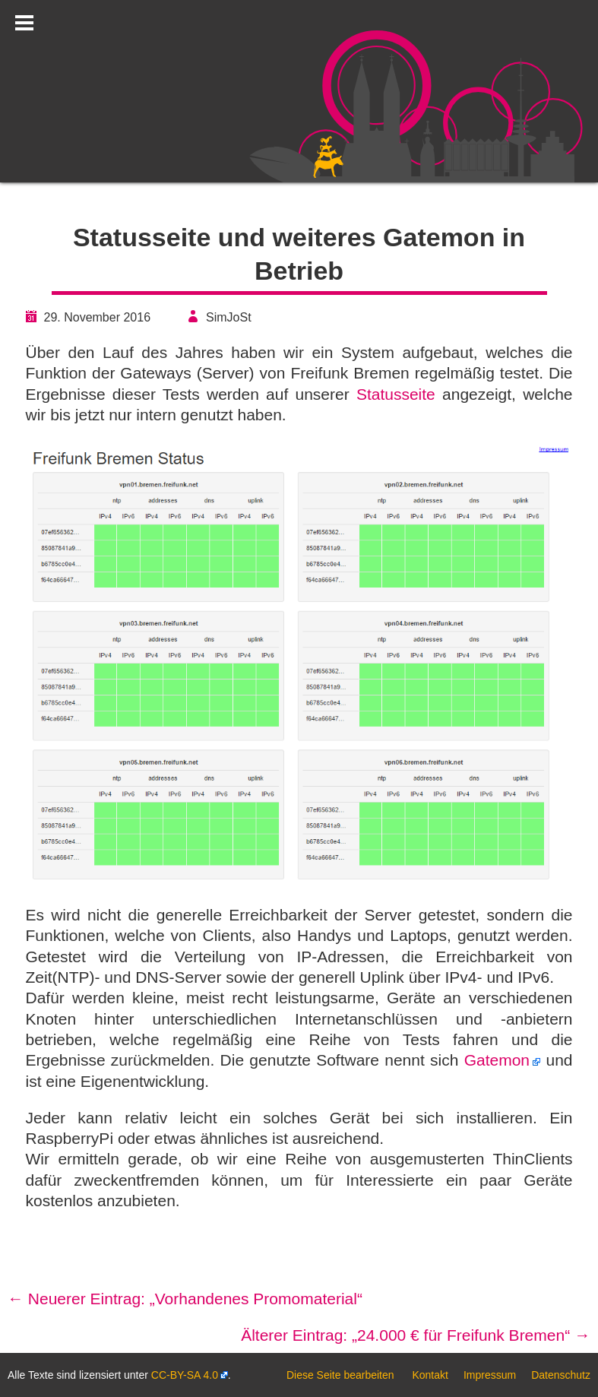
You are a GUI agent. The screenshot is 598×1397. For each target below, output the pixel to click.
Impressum (490, 1375)
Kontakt (430, 1375)
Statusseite (395, 394)
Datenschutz (560, 1375)
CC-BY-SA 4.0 (184, 1375)
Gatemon (497, 1060)
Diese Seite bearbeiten (340, 1375)
